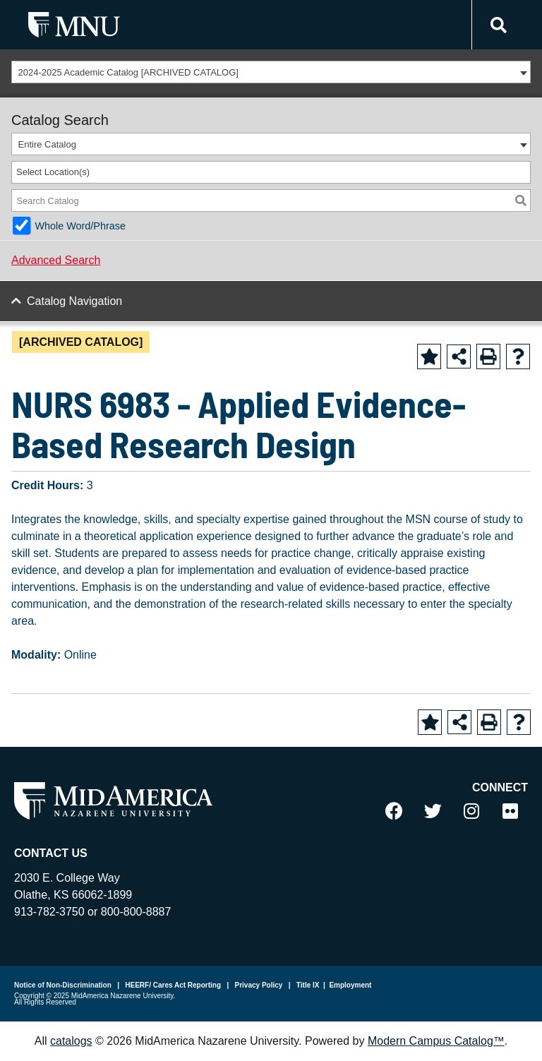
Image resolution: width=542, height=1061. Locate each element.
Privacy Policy (258, 985)
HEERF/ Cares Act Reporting (173, 985)
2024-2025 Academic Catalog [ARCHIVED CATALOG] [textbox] (128, 72)
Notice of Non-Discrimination (63, 985)
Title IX (306, 985)
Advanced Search (55, 260)
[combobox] (271, 72)
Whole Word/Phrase (80, 226)
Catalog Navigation (74, 301)
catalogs (71, 1041)
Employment (350, 985)
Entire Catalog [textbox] (47, 144)
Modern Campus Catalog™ (436, 1041)
